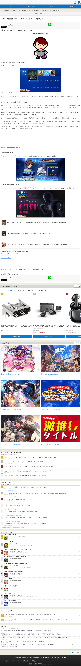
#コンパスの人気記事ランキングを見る (10, 490)
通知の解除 (48, 657)
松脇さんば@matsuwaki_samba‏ (10, 147)
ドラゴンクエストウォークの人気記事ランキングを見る (13, 496)
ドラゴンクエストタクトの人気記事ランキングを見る (12, 521)
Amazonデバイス (32, 290)
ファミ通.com (55, 657)
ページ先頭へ (76, 652)
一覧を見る (77, 286)
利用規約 (24, 657)
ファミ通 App (6, 2)
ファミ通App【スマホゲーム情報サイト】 (10, 10)
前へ (9, 257)
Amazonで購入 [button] (16, 336)
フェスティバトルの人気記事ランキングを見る (11, 515)
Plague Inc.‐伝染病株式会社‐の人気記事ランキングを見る (13, 527)
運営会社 (29, 657)
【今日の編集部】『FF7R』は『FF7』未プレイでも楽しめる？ (46, 10)
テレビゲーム (42, 290)
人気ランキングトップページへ (9, 253)
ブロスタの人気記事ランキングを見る (9, 509)
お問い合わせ (17, 657)
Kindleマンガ (21, 290)
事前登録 (35, 13)
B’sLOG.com (63, 657)
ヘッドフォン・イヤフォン (8, 290)
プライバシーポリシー (38, 657)
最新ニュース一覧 (26, 10)
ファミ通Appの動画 (27, 156)
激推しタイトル (44, 13)
